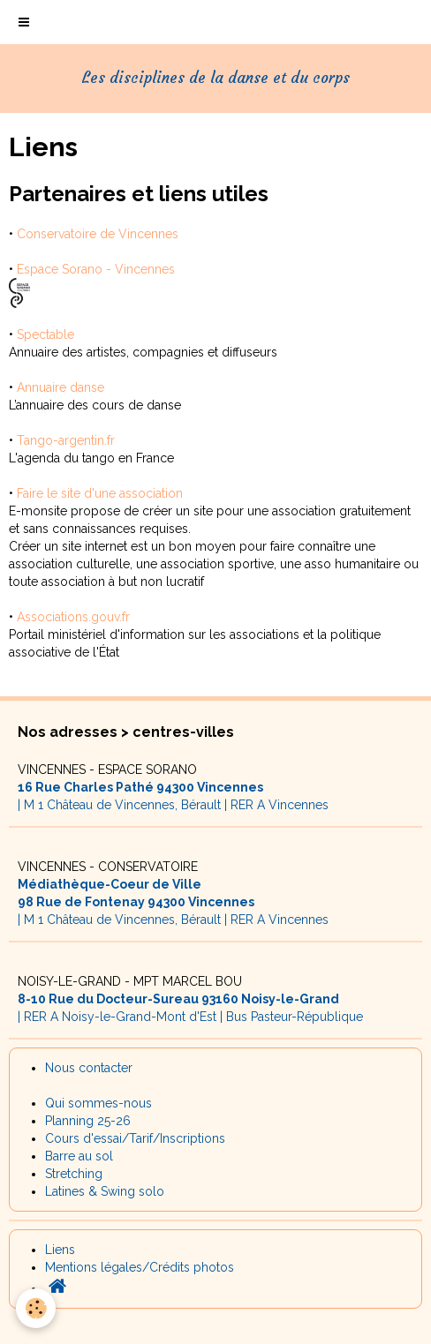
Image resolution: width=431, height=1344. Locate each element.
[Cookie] (36, 1308)
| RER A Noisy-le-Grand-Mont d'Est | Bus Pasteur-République (190, 999)
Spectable (45, 334)
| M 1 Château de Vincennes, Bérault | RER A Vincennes (173, 787)
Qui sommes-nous (98, 1103)
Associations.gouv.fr (73, 617)
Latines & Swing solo (104, 1191)
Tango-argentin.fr (66, 440)
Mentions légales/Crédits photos (139, 1267)
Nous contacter (88, 1068)
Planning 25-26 (88, 1121)
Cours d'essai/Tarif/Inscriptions (135, 1138)
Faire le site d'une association (100, 493)
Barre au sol (79, 1156)
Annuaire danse (60, 387)
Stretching (73, 1174)
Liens (60, 1250)
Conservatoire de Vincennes (97, 234)
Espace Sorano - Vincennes (96, 269)
